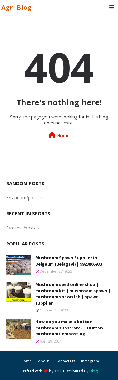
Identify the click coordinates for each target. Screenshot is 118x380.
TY (56, 371)
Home (59, 135)
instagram (90, 361)
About (43, 361)
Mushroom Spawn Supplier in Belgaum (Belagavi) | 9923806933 (68, 261)
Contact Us (65, 361)
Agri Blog (16, 7)
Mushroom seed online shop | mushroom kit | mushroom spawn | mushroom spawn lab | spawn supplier (73, 294)
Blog (93, 371)
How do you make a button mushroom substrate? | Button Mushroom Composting (69, 328)
